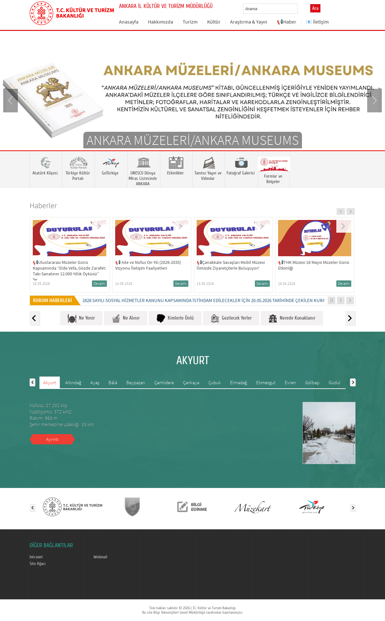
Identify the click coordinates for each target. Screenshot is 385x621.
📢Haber (286, 21)
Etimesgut (266, 382)
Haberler (43, 205)
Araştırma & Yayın (248, 21)
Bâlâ (112, 382)
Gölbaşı (312, 382)
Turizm (190, 21)
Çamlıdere (164, 382)
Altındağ (73, 382)
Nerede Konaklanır (292, 318)
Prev (11, 100)
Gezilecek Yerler (231, 318)
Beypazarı (135, 382)
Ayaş (94, 382)
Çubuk (214, 382)
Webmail (100, 557)
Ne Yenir (81, 318)
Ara (315, 8)
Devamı (99, 283)
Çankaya (191, 382)
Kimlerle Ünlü (175, 318)
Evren (290, 382)
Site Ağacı (38, 563)
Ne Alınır (126, 318)
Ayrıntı (52, 439)
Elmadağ (238, 382)
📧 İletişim (317, 21)
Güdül (334, 382)
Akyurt (49, 382)
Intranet (36, 557)
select (299, 8)
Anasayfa (128, 21)
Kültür (213, 21)
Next (374, 100)
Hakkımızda (160, 21)
